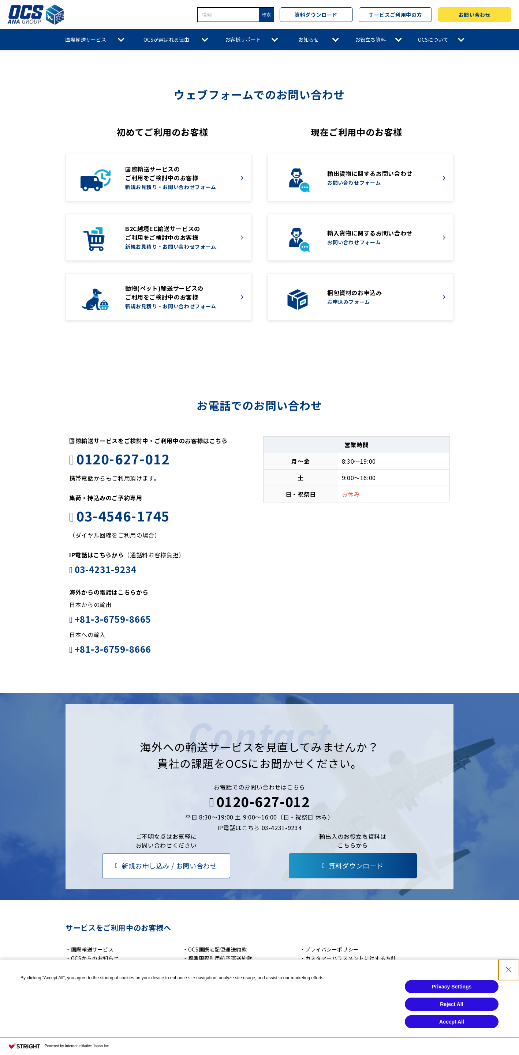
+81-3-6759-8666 (113, 649)
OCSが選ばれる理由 (166, 39)
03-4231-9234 (106, 569)
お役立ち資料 (370, 39)
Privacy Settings (452, 987)
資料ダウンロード (316, 14)
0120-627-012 (122, 458)
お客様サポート (243, 39)
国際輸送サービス (85, 39)
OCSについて (433, 39)
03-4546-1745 (122, 515)
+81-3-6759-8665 (113, 619)
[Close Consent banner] (509, 970)
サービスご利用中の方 (395, 14)
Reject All (451, 1004)
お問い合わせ (474, 14)
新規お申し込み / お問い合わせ (169, 865)
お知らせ (308, 39)
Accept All (451, 1022)
